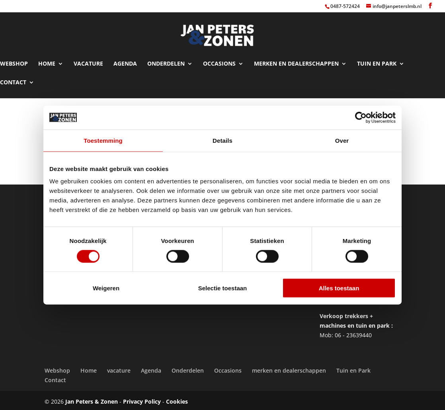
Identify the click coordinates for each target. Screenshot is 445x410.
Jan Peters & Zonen (91, 398)
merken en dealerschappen (296, 60)
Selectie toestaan (222, 288)
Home (46, 60)
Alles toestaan (339, 288)
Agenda (125, 60)
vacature (88, 60)
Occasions (219, 60)
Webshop (14, 60)
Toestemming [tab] (103, 140)
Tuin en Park (376, 60)
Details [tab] (222, 140)
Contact (13, 79)
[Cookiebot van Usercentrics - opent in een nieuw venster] (361, 117)
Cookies (177, 398)
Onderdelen (166, 60)
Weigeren (106, 288)
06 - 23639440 (353, 331)
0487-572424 (345, 6)
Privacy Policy (142, 398)
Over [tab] (342, 140)
